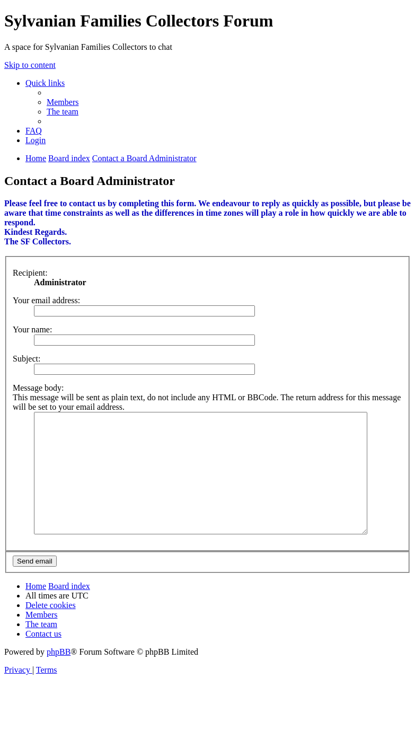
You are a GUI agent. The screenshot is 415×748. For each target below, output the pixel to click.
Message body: (38, 387)
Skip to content (30, 64)
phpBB (58, 675)
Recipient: (30, 272)
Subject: (26, 358)
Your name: (32, 329)
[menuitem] (62, 102)
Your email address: (46, 300)
